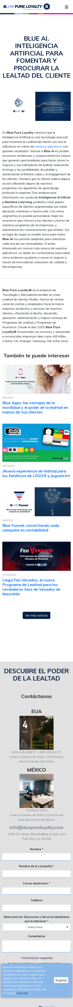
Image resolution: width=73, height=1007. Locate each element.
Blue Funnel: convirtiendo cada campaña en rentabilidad (30, 527)
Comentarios (36, 936)
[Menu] (66, 7)
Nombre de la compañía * (36, 866)
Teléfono (37, 900)
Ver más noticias (36, 615)
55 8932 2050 (36, 810)
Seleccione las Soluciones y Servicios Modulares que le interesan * (36, 919)
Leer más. (22, 993)
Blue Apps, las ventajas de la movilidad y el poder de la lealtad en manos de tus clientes (35, 407)
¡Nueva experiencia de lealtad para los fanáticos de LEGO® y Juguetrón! (36, 473)
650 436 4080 (22, 752)
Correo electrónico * (36, 883)
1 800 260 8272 (49, 752)
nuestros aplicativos (48, 146)
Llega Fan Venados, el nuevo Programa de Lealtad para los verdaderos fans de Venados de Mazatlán (31, 587)
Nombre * (36, 849)
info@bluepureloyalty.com (36, 827)
